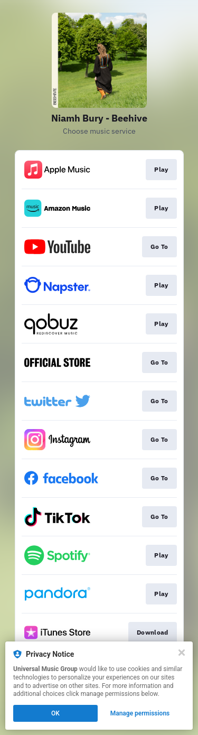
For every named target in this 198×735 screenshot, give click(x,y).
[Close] (181, 652)
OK (55, 713)
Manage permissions (140, 713)
